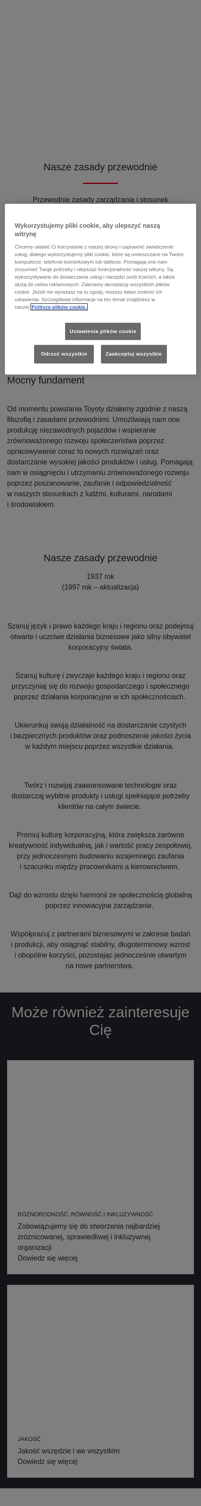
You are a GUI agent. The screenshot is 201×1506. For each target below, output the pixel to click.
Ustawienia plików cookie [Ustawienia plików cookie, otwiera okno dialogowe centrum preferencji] (103, 330)
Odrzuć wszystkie (64, 353)
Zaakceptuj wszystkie (134, 353)
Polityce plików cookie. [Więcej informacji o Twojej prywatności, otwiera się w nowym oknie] (59, 307)
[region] (100, 289)
